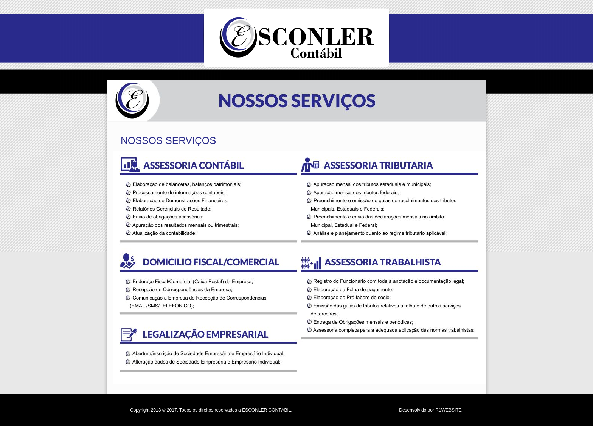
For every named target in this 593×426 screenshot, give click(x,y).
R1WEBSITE (448, 410)
